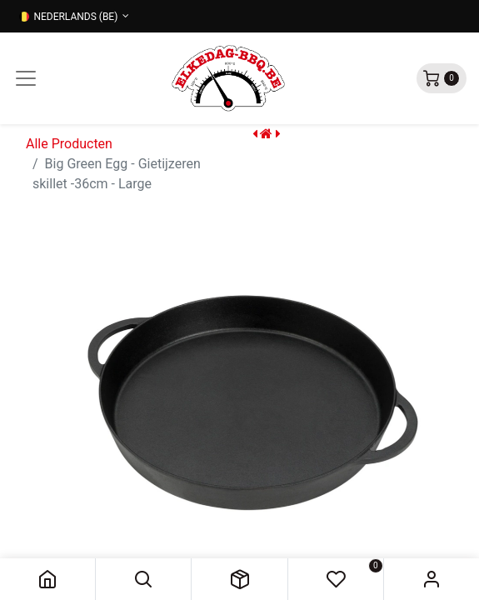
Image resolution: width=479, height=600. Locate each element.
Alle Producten (69, 144)
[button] (143, 579)
